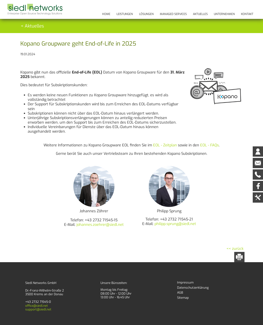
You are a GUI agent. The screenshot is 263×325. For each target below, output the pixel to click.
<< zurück (234, 248)
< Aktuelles (32, 26)
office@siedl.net (36, 306)
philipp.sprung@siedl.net (175, 223)
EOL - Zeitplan (165, 145)
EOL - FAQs (209, 145)
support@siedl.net (38, 309)
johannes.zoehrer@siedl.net (100, 224)
